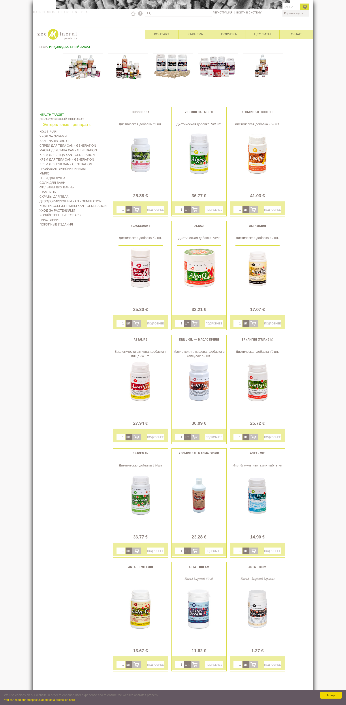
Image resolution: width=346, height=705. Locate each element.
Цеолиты (262, 34)
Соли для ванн (52, 182)
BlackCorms (140, 225)
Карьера (195, 34)
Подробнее (155, 209)
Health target (51, 114)
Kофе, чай (47, 131)
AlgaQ (199, 225)
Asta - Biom (257, 567)
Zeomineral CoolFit (257, 112)
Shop (43, 47)
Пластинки (48, 220)
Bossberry (140, 112)
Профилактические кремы (62, 169)
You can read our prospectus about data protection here (39, 699)
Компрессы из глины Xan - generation (73, 206)
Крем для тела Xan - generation (66, 159)
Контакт (161, 34)
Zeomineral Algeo (199, 112)
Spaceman (140, 453)
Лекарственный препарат (61, 119)
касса (288, 7)
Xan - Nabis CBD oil (55, 141)
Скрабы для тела (53, 196)
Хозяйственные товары (60, 215)
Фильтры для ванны (56, 187)
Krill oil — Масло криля (199, 339)
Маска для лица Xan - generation (68, 150)
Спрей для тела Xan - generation (67, 145)
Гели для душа (52, 178)
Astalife (140, 339)
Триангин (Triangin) (257, 339)
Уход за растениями (57, 210)
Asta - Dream (199, 567)
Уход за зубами (53, 136)
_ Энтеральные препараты (65, 125)
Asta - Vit (257, 453)
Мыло (44, 173)
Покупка (229, 34)
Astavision (257, 225)
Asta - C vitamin (140, 567)
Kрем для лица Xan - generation (67, 155)
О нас (296, 34)
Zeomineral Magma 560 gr (199, 453)
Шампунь (47, 192)
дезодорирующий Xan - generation (70, 201)
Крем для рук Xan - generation (65, 164)
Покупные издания (56, 224)
